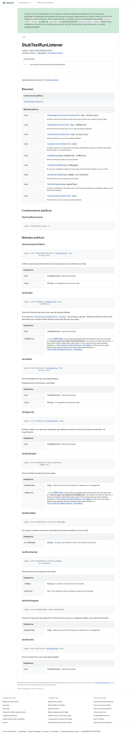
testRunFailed (53, 165)
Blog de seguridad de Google (58, 712)
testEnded (51, 125)
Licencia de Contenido (102, 683)
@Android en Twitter (55, 702)
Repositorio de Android (10, 702)
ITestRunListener (55, 53)
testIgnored (52, 144)
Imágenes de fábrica (10, 715)
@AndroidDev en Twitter (56, 705)
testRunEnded (52, 156)
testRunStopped (53, 184)
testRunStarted (53, 175)
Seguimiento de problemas (102, 722)
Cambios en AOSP (31, 27)
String (57, 542)
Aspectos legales (34, 731)
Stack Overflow (98, 719)
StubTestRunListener (32, 102)
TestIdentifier (73, 115)
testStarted (52, 196)
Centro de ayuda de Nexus (102, 709)
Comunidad (22, 731)
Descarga (6, 709)
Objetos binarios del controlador (14, 719)
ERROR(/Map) (58, 339)
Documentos (24, 3)
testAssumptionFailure (56, 115)
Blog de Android (53, 709)
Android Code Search (45, 3)
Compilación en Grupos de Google (60, 719)
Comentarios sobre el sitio (69, 731)
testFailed (51, 134)
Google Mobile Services (101, 715)
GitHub (5, 722)
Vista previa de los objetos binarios (14, 712)
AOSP (24, 37)
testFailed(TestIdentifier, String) (50, 317)
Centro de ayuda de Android (103, 702)
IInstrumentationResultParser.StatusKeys (73, 345)
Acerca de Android (9, 731)
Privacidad (54, 731)
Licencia (46, 731)
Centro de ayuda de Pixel (102, 705)
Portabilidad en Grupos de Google (60, 722)
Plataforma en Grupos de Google (59, 715)
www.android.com (99, 712)
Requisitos (6, 705)
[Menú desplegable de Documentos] (31, 2)
